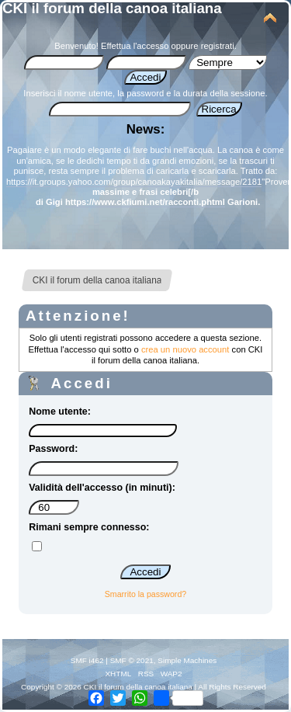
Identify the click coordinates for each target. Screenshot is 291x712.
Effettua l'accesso (134, 45)
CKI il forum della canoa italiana (112, 8)
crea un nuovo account (185, 349)
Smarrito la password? (145, 594)
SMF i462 (87, 660)
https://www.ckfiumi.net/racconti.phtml (145, 202)
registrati (217, 45)
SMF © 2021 (132, 660)
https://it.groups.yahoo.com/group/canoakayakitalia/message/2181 (134, 181)
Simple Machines (187, 660)
